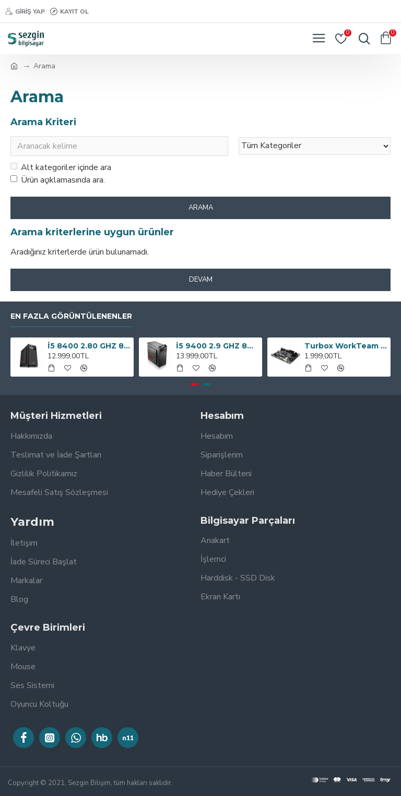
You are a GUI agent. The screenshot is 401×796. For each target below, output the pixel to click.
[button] (194, 384)
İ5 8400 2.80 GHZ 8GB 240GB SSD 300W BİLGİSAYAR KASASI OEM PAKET (89, 346)
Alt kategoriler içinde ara (60, 167)
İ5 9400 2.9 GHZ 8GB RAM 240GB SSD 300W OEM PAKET (217, 346)
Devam (201, 279)
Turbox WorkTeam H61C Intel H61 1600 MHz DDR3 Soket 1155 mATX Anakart (345, 346)
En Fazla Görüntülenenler (71, 316)
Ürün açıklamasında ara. (57, 180)
